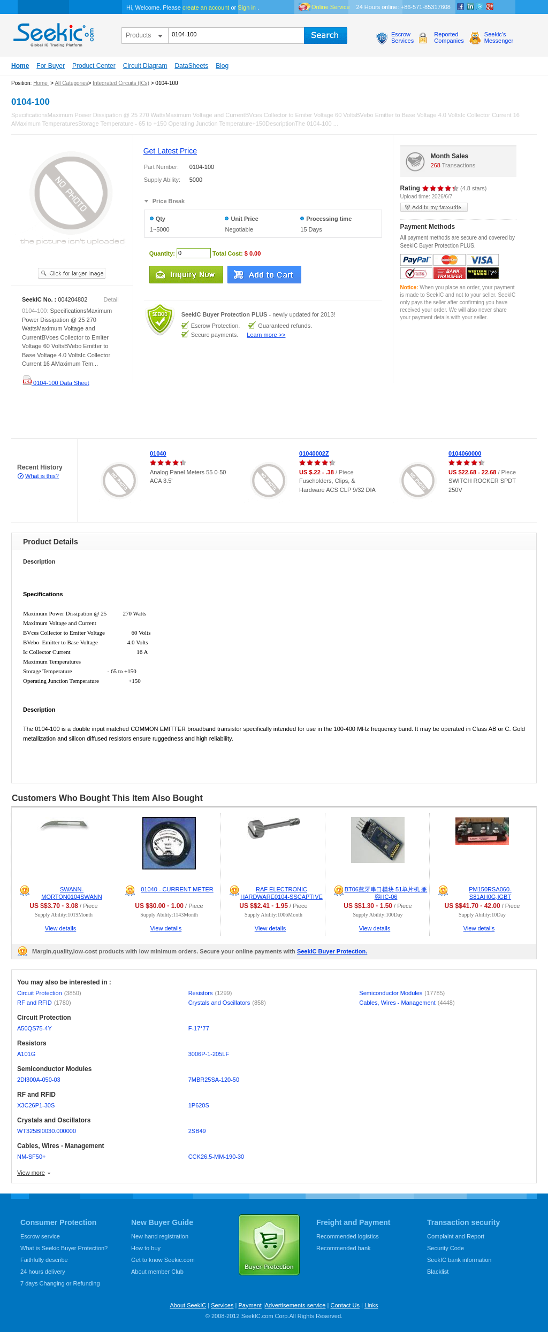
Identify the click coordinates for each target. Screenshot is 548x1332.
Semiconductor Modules (402, 993)
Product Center (94, 66)
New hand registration (159, 1236)
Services (222, 1305)
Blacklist (437, 1271)
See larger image (71, 273)
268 (435, 165)
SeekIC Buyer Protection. (332, 951)
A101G (26, 1054)
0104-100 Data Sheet (55, 383)
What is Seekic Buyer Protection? (64, 1248)
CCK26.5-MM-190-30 (216, 1156)
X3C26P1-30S (36, 1105)
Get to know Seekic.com (163, 1260)
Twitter (480, 7)
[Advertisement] (195, 415)
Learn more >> (266, 335)
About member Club (157, 1271)
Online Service (330, 7)
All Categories (71, 83)
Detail (111, 299)
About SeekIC (188, 1305)
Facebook (461, 7)
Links (371, 1305)
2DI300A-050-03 (38, 1079)
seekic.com (52, 32)
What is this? (42, 476)
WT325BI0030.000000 (46, 1131)
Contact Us (344, 1305)
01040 (158, 453)
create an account (205, 7)
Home (20, 66)
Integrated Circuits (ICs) (121, 83)
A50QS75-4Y (34, 1028)
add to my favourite (434, 207)
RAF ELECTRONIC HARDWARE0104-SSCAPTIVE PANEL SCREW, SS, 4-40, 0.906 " (276, 896)
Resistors (210, 993)
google (489, 7)
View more (31, 1172)
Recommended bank (343, 1248)
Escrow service (40, 1236)
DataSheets (191, 66)
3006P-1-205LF (208, 1054)
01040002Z (314, 453)
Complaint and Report (455, 1236)
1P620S (198, 1105)
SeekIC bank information (459, 1260)
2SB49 (197, 1131)
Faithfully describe (44, 1260)
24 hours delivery (42, 1271)
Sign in (247, 7)
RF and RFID (44, 1002)
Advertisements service (295, 1305)
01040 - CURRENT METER (177, 889)
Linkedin (470, 7)
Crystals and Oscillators (227, 1002)
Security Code (445, 1248)
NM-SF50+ (31, 1156)
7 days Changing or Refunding (60, 1283)
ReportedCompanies (449, 37)
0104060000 (464, 453)
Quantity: (162, 253)
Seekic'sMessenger (498, 37)
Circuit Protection (49, 993)
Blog (222, 66)
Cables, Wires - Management (406, 1002)
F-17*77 (198, 1028)
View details (61, 928)
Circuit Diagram (145, 66)
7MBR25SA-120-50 (213, 1079)
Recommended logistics (347, 1236)
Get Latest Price (170, 151)
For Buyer (50, 66)
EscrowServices (402, 37)
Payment (249, 1305)
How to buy (146, 1248)
